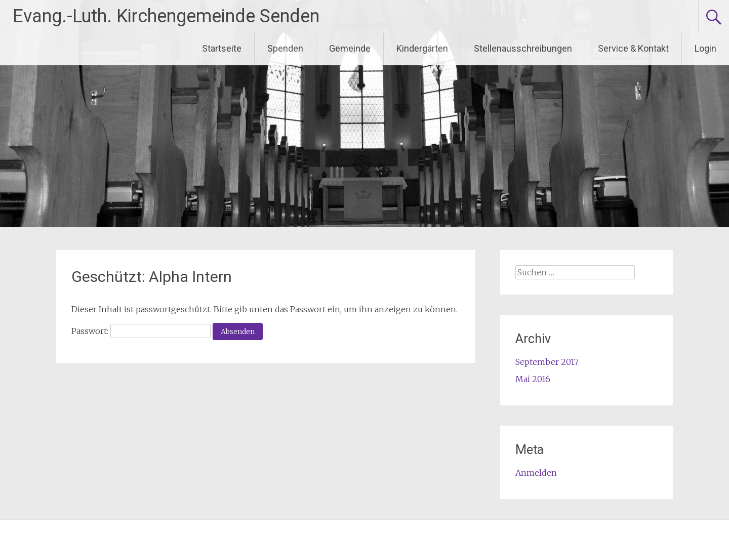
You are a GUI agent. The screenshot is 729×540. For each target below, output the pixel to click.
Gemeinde (350, 48)
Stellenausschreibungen (523, 48)
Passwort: (141, 331)
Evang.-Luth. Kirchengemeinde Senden (166, 16)
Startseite (221, 48)
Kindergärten (422, 48)
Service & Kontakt (633, 48)
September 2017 (547, 362)
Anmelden (536, 473)
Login (705, 48)
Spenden (285, 48)
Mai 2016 (532, 379)
